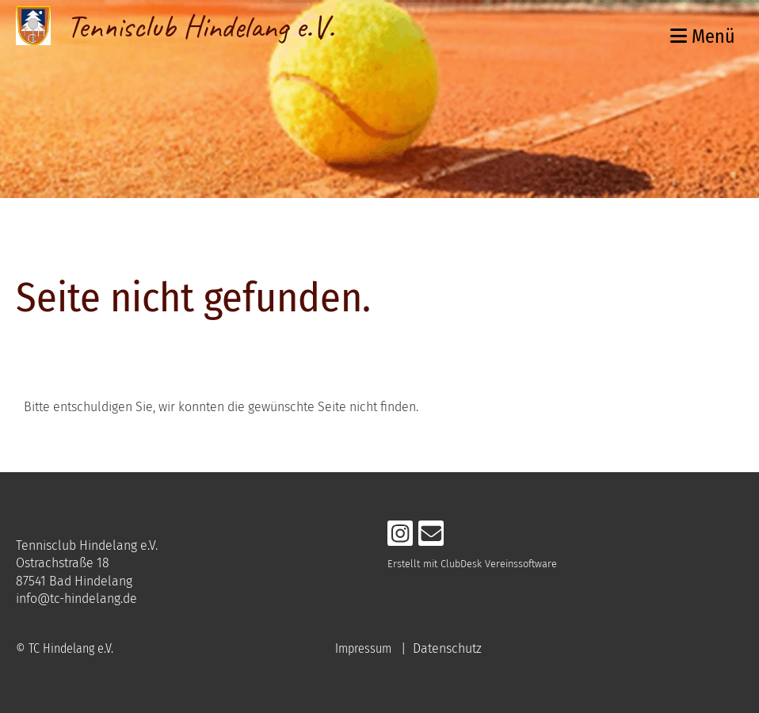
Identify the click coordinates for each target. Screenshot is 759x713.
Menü (702, 36)
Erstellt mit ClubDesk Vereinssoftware (472, 564)
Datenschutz (447, 648)
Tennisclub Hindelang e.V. (200, 27)
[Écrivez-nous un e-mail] (431, 537)
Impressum (363, 648)
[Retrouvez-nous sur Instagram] (400, 537)
